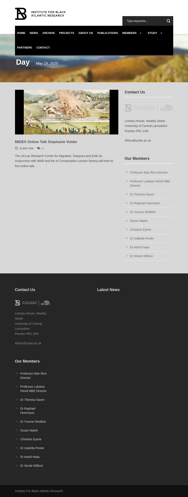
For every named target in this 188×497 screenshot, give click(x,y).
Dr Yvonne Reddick (143, 212)
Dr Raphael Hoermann (145, 203)
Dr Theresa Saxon (142, 194)
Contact (43, 47)
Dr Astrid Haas (139, 247)
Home (21, 33)
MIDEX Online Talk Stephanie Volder (46, 142)
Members (129, 33)
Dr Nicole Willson (141, 256)
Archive (48, 33)
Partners (24, 47)
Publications (107, 33)
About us (85, 33)
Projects (66, 33)
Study (152, 33)
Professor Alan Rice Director (149, 172)
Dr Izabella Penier (142, 238)
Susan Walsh (139, 221)
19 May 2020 (27, 148)
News (34, 33)
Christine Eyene (140, 229)
